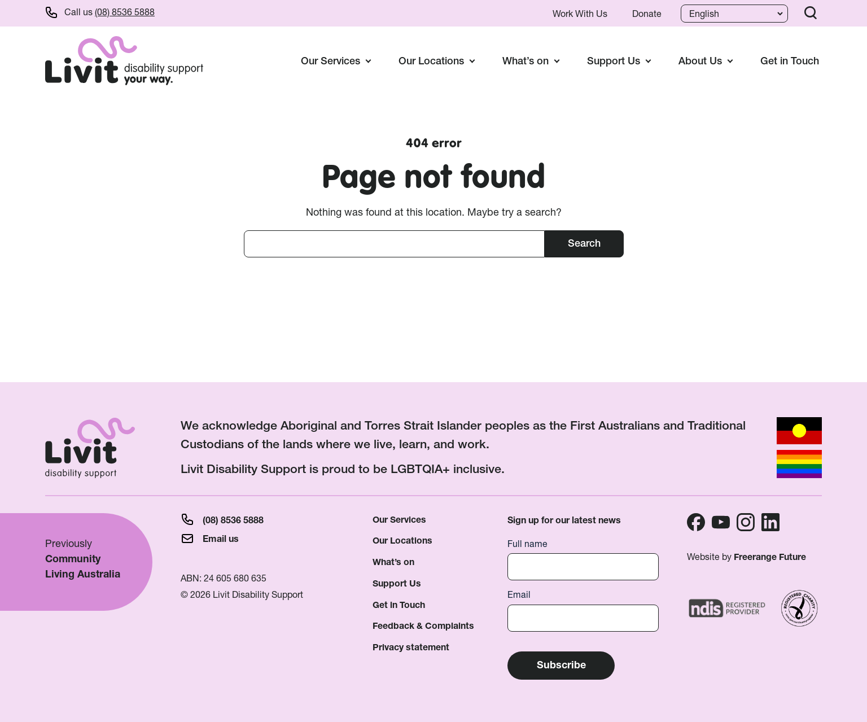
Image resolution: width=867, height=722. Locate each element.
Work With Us (580, 13)
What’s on (393, 562)
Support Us (397, 583)
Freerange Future (770, 557)
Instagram (746, 522)
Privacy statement (411, 647)
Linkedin (770, 522)
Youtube (721, 522)
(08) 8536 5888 (125, 11)
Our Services (399, 519)
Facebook (696, 522)
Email (519, 594)
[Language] (733, 13)
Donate (647, 13)
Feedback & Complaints (423, 625)
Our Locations (402, 540)
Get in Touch (789, 60)
